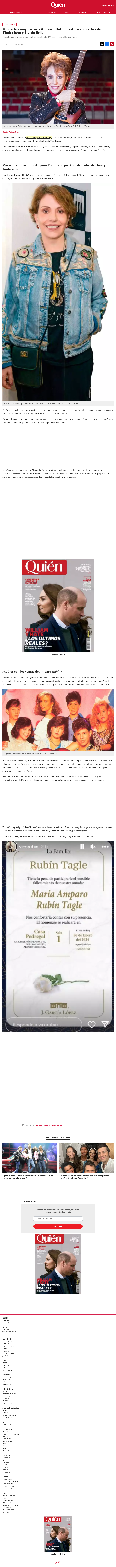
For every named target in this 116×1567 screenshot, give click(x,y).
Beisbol (5, 1413)
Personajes (7, 1348)
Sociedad (6, 1472)
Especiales (6, 1384)
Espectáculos (16, 12)
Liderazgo (6, 1379)
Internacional (8, 1439)
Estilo (5, 1391)
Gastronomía (8, 1342)
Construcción (8, 1479)
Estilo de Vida (8, 1353)
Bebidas (5, 1344)
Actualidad (7, 1377)
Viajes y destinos (9, 1346)
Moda (67, 12)
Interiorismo (7, 1489)
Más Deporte (7, 1420)
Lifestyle (6, 1422)
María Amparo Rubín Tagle (39, 137)
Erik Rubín (57, 1125)
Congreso (6, 1462)
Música (5, 1401)
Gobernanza (7, 1500)
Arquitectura (8, 1486)
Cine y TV (5, 1398)
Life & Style (7, 1389)
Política (6, 1455)
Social (5, 1498)
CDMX (4, 1465)
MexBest (6, 1339)
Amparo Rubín (43, 1125)
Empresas (6, 1432)
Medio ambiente (8, 1496)
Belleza (82, 12)
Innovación (7, 1507)
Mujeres (6, 1374)
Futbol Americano (10, 1415)
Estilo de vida (8, 1370)
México (5, 1460)
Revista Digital (108, 5)
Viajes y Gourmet (9, 1332)
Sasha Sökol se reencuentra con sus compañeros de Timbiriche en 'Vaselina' (85, 1176)
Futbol (5, 1410)
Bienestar (6, 1351)
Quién (5, 1317)
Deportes (6, 1396)
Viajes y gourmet (102, 12)
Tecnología (7, 1441)
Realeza (35, 12)
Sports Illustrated (10, 1408)
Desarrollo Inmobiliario (12, 1481)
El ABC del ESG (8, 1510)
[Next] (111, 1156)
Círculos (52, 12)
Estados (5, 1467)
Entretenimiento (9, 1394)
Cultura (5, 1334)
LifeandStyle (7, 1451)
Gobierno (6, 1458)
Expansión (7, 1429)
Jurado (5, 1356)
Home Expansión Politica (12, 1434)
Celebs (5, 1368)
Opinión (5, 1382)
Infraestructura (9, 1484)
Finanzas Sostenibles (11, 1505)
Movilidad (6, 1503)
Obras (5, 1443)
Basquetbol (7, 1417)
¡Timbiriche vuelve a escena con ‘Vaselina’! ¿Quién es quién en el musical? (28, 1176)
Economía (6, 1436)
